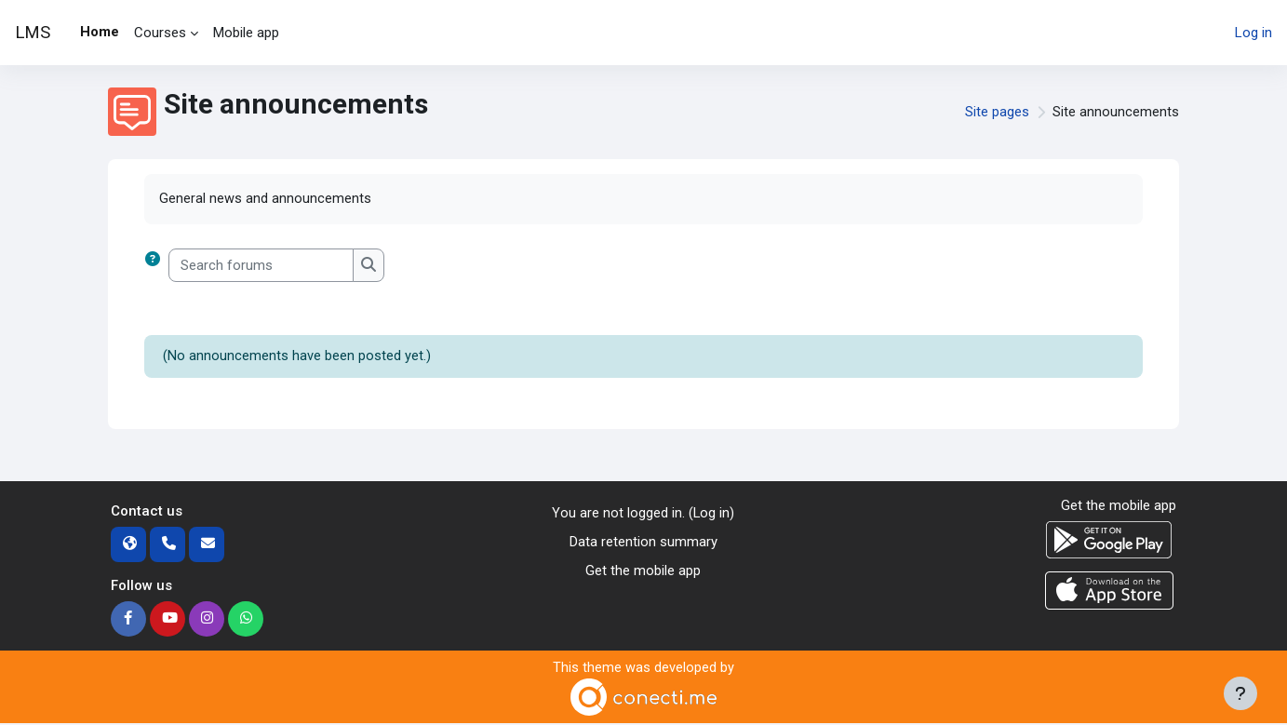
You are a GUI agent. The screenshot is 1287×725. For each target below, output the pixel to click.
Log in (1253, 32)
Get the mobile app (643, 570)
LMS (32, 32)
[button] (156, 265)
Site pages (997, 111)
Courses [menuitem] (160, 32)
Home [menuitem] (99, 31)
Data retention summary (643, 542)
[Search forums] (261, 265)
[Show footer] (1240, 693)
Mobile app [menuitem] (246, 32)
